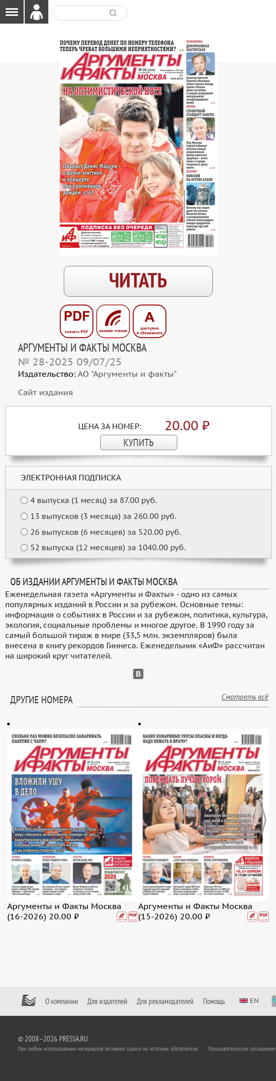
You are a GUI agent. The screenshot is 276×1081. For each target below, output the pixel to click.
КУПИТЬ (138, 443)
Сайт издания (45, 392)
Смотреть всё (245, 697)
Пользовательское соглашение (241, 1048)
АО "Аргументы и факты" (127, 374)
